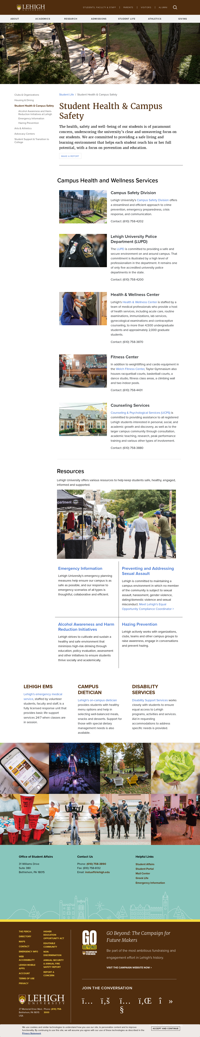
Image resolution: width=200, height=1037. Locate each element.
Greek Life (142, 878)
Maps (22, 941)
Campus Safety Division (153, 200)
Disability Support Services (150, 700)
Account (24, 973)
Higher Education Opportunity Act (53, 935)
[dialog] (100, 1030)
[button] (175, 7)
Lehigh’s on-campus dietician (97, 700)
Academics (42, 18)
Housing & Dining (24, 100)
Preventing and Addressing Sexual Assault (148, 571)
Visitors (146, 7)
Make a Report (70, 156)
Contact (24, 946)
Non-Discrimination (52, 953)
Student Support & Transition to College (31, 141)
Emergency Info (28, 951)
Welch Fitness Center (130, 369)
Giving (182, 18)
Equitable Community (50, 945)
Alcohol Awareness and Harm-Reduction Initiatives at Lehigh (35, 113)
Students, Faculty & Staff (99, 7)
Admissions (99, 18)
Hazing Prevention (28, 122)
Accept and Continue (166, 1028)
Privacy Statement (31, 1033)
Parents (128, 7)
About (14, 18)
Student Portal (145, 869)
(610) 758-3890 (96, 864)
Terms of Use (26, 978)
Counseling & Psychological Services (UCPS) (140, 412)
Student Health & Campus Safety (34, 105)
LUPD (120, 249)
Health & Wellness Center (140, 302)
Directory (25, 936)
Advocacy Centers (24, 133)
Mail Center (143, 873)
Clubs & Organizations (26, 94)
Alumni (163, 7)
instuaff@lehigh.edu (97, 872)
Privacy (23, 983)
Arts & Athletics (23, 128)
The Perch (25, 931)
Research (70, 18)
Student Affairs (145, 864)
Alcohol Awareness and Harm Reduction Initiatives (86, 626)
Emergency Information (31, 118)
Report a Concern (48, 973)
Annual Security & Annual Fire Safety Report (53, 964)
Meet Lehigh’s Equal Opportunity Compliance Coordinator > (148, 606)
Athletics (154, 18)
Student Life (126, 18)
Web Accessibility (27, 958)
